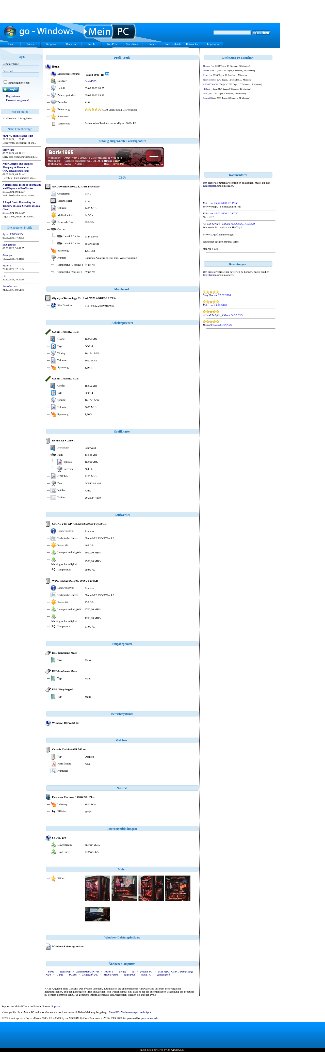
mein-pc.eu (146, 1049)
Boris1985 (90, 81)
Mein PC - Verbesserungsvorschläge (129, 1012)
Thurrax (206, 66)
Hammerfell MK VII (87, 971)
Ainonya (7, 255)
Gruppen (51, 43)
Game (59, 974)
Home (10, 43)
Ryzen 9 (7, 265)
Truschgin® (163, 974)
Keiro (205, 75)
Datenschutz (193, 43)
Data (205, 93)
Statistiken (132, 43)
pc (133, 971)
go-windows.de (149, 1017)
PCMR (72, 974)
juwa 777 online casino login (18, 135)
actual (122, 971)
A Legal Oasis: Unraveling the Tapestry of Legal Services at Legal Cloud (21, 206)
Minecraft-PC (90, 974)
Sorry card (8, 149)
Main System (111, 974)
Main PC (146, 974)
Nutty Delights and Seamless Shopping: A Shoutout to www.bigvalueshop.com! (18, 167)
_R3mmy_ (208, 89)
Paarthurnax (10, 286)
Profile (91, 43)
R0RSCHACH (209, 70)
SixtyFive (207, 79)
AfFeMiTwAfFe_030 (212, 84)
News (30, 43)
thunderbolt (9, 244)
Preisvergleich (173, 43)
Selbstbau (65, 971)
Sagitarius (129, 974)
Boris (51, 971)
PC (4, 275)
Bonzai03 (207, 98)
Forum (152, 43)
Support (55, 1006)
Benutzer (71, 43)
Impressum (213, 43)
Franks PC (146, 971)
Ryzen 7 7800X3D (13, 234)
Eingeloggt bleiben (18, 82)
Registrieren (13, 96)
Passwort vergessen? (17, 100)
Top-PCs (112, 43)
